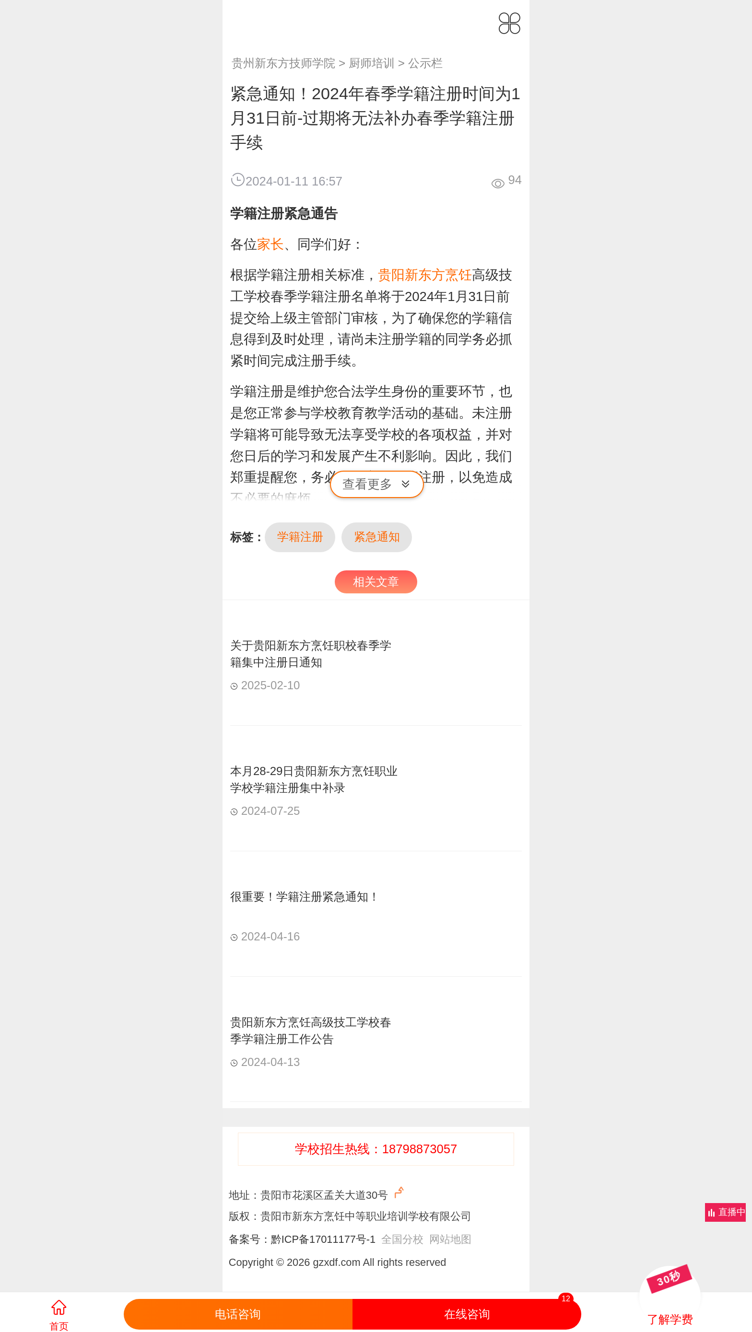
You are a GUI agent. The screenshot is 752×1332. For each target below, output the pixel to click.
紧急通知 (377, 536)
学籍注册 (300, 536)
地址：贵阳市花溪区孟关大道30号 (318, 1193)
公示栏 (425, 63)
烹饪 (458, 274)
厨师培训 (372, 63)
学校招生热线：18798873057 (376, 1149)
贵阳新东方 (411, 274)
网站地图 (450, 1239)
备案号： (250, 1239)
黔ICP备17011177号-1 (323, 1239)
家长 (270, 244)
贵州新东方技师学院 (283, 63)
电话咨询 (238, 1314)
